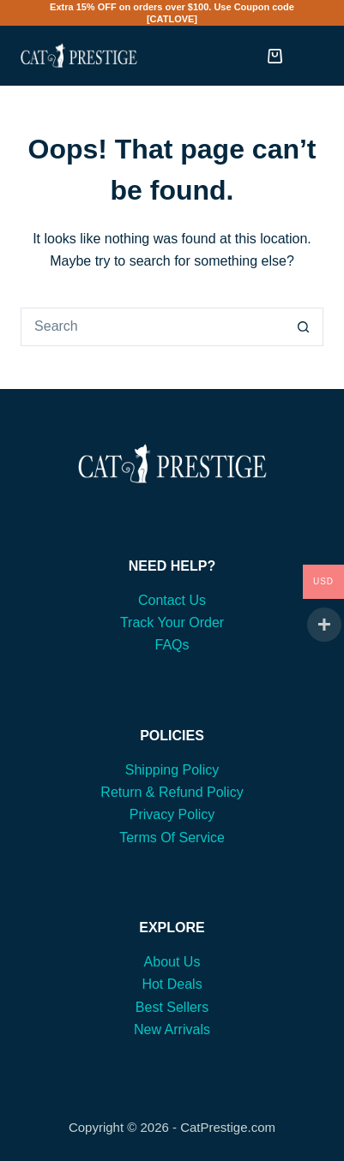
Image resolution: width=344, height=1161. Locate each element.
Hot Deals (172, 984)
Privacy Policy (172, 814)
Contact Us (172, 600)
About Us (172, 962)
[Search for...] (153, 327)
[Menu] (315, 55)
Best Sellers (172, 1007)
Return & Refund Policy (171, 792)
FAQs (171, 644)
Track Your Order (172, 622)
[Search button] (304, 327)
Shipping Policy (172, 770)
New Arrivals (172, 1029)
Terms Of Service (172, 837)
